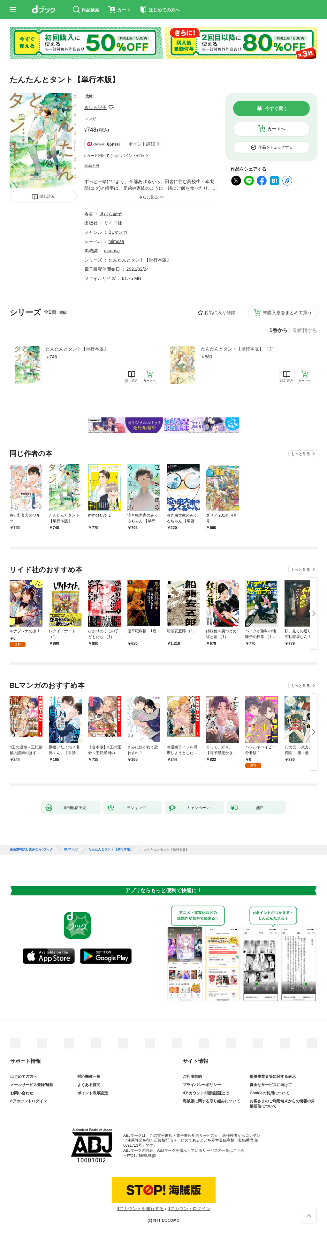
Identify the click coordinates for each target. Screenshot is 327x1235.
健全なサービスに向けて (271, 1085)
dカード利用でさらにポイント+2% (114, 155)
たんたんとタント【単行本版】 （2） (238, 348)
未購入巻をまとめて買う (287, 312)
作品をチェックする (275, 147)
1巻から (279, 330)
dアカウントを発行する (140, 1208)
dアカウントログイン (28, 1101)
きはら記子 (95, 107)
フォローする (111, 107)
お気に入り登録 (219, 312)
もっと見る (300, 454)
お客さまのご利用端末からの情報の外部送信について (282, 1103)
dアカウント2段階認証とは (206, 1093)
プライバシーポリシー (202, 1085)
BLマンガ (118, 232)
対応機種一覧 (88, 1076)
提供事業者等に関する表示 (273, 1076)
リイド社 (113, 222)
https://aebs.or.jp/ (141, 1155)
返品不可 (92, 165)
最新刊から (304, 330)
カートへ (276, 128)
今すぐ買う (276, 108)
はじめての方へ (23, 1076)
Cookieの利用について (269, 1093)
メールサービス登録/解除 (31, 1085)
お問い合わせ (21, 1093)
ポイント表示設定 (92, 1093)
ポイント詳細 (141, 143)
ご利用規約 (192, 1076)
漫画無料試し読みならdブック (31, 849)
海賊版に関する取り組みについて (211, 1101)
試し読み (47, 196)
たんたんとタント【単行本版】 (77, 348)
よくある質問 (88, 1085)
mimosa (116, 241)
